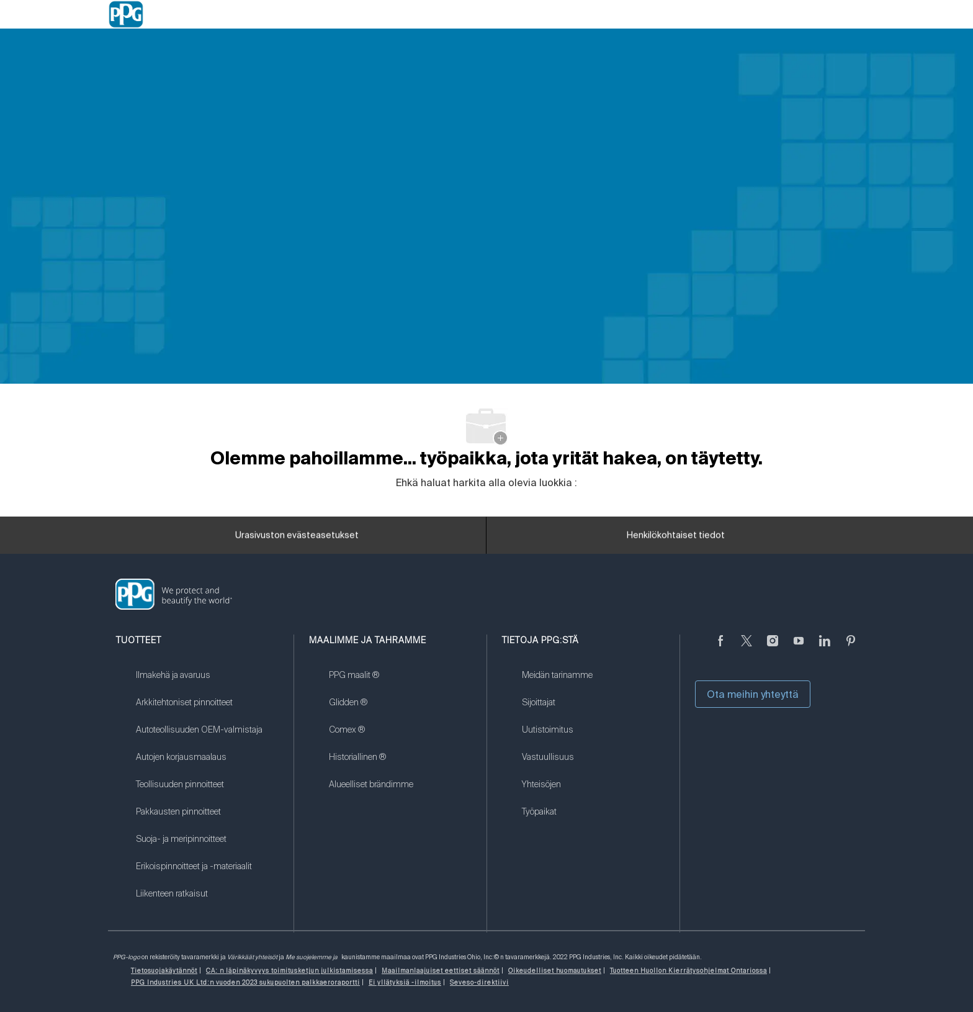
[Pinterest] (850, 648)
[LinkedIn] (824, 648)
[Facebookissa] (720, 648)
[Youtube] (798, 648)
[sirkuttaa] (746, 648)
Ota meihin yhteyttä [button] (753, 694)
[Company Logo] (126, 14)
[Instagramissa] (772, 648)
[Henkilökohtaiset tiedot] (675, 539)
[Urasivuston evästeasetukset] (297, 539)
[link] (207, 683)
